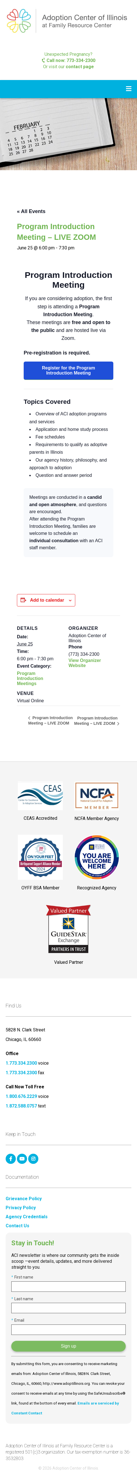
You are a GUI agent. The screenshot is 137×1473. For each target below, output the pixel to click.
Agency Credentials (27, 1217)
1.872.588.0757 (21, 1106)
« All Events (31, 211)
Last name (22, 1298)
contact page (80, 66)
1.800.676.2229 (21, 1096)
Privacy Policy (21, 1208)
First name (22, 1277)
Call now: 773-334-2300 (68, 60)
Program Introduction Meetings (30, 678)
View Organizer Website (84, 663)
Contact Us (17, 1226)
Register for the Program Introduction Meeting (68, 370)
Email (17, 1320)
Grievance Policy (24, 1199)
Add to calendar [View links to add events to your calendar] (47, 600)
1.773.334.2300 (21, 1063)
